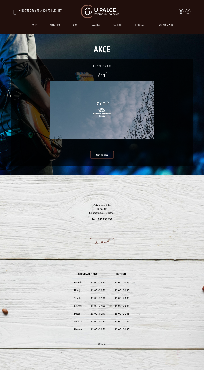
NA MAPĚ (102, 243)
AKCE (76, 25)
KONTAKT (140, 25)
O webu (102, 344)
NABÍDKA (55, 25)
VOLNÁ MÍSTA (166, 25)
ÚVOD (34, 25)
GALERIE (117, 25)
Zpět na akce (102, 154)
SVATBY (96, 25)
